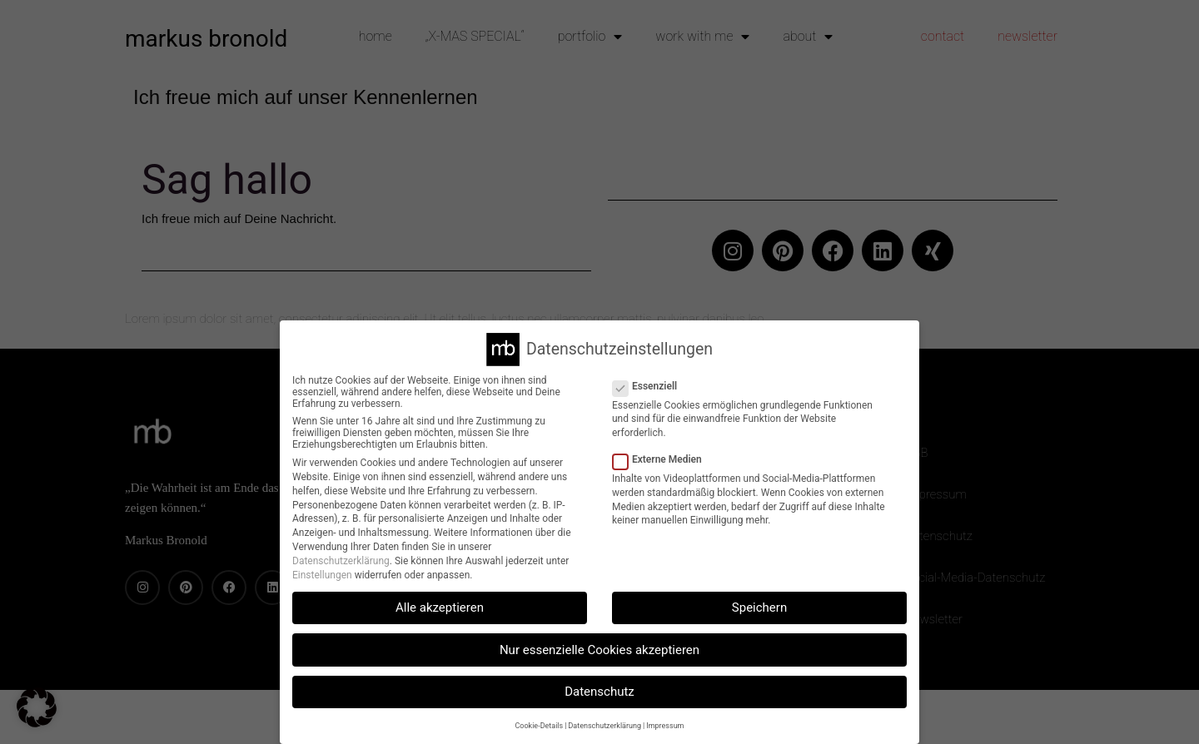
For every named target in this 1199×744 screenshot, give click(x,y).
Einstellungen (322, 575)
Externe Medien (662, 459)
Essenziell (650, 386)
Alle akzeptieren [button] (440, 607)
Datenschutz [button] (599, 691)
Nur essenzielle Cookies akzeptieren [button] (599, 649)
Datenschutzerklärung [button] (604, 726)
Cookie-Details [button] (539, 726)
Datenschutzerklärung (341, 561)
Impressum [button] (665, 726)
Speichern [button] (759, 607)
